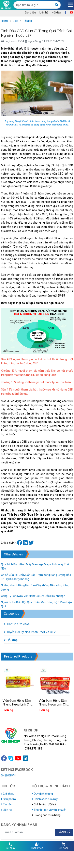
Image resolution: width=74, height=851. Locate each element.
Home (4, 20)
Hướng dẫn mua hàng (46, 815)
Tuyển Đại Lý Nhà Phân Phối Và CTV (30, 632)
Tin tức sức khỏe (17, 624)
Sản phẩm (8, 799)
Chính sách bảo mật (45, 799)
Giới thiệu (30, 12)
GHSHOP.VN (8, 775)
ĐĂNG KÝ (64, 832)
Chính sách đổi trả (44, 804)
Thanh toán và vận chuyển (49, 809)
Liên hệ (43, 12)
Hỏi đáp (56, 12)
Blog (15, 20)
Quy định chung (42, 793)
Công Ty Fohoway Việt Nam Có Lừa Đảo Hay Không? (33, 595)
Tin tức (6, 804)
